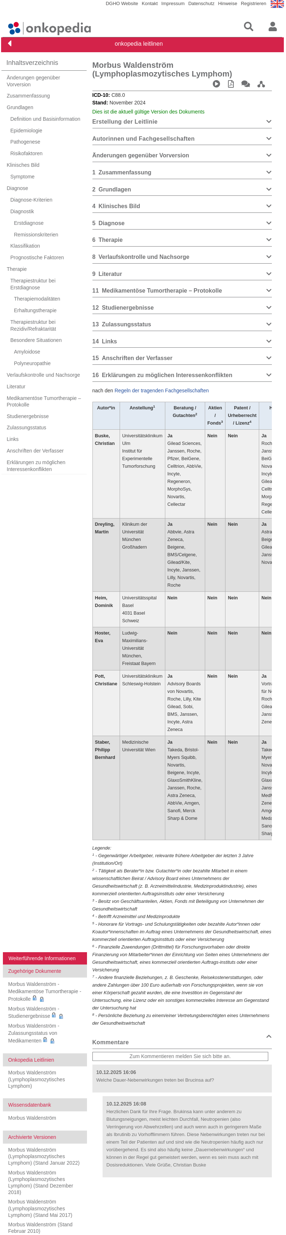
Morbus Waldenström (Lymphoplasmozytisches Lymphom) (36, 1079)
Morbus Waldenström (32, 1118)
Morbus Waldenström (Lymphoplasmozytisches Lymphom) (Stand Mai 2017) (40, 1208)
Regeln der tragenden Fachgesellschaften (162, 390)
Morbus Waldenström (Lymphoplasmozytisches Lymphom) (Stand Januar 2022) (44, 1156)
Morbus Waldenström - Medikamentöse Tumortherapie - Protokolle (45, 991)
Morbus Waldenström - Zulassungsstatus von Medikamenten (33, 1033)
